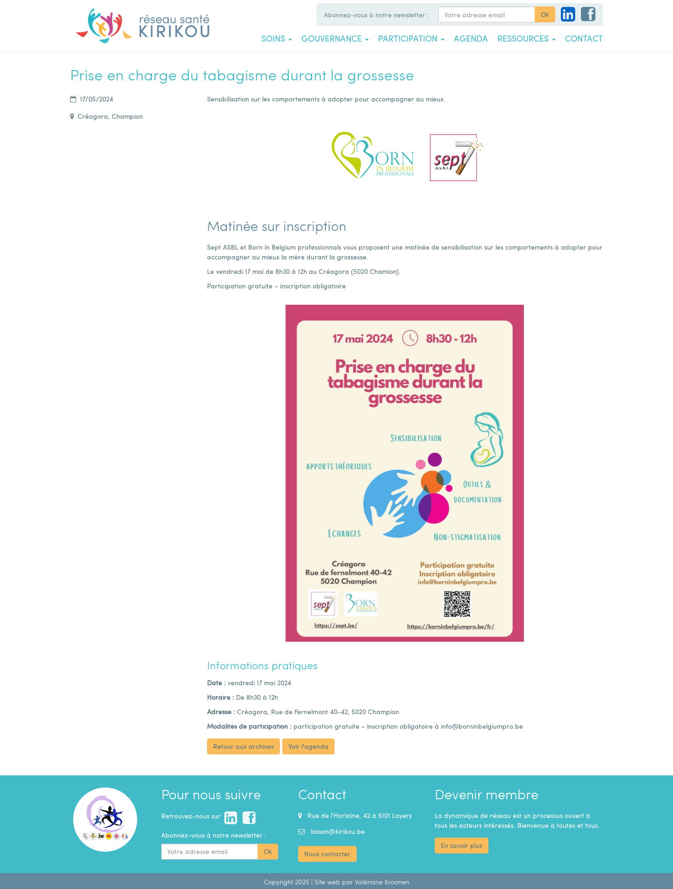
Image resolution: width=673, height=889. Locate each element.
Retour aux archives (243, 746)
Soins (276, 38)
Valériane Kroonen (382, 881)
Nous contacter (327, 853)
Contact (584, 38)
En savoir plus (461, 845)
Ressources (526, 38)
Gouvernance (335, 38)
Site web (327, 881)
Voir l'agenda (308, 746)
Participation (411, 38)
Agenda (471, 38)
